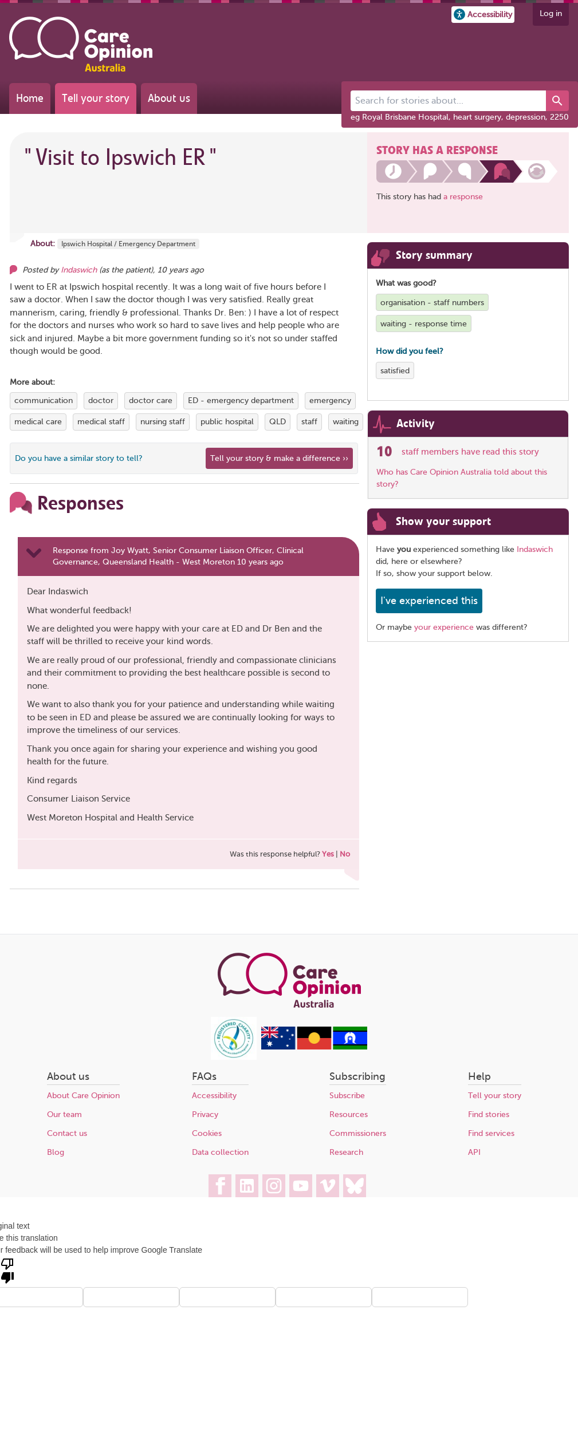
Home (30, 98)
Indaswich (535, 549)
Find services (491, 1133)
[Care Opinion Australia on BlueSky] (354, 1185)
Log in (551, 13)
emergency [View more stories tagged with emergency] (330, 400)
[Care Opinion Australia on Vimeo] (327, 1185)
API (474, 1152)
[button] (482, 14)
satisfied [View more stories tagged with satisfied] (395, 370)
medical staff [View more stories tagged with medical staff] (101, 421)
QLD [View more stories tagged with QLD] (277, 421)
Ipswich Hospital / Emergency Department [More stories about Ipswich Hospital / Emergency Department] (128, 244)
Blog (55, 1152)
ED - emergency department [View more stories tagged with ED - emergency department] (241, 400)
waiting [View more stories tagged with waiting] (346, 421)
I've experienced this (429, 600)
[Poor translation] (7, 1270)
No (345, 854)
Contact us (67, 1133)
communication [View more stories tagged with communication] (43, 400)
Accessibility (214, 1095)
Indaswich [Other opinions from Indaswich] (79, 270)
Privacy (205, 1114)
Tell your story (95, 98)
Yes (328, 854)
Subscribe (347, 1095)
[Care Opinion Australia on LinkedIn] (246, 1185)
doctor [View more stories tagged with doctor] (100, 400)
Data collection (220, 1152)
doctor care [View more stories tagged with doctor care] (150, 400)
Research (346, 1152)
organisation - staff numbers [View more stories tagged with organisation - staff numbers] (432, 302)
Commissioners (357, 1133)
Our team (64, 1114)
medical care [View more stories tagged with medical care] (38, 421)
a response (463, 196)
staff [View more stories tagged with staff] (309, 421)
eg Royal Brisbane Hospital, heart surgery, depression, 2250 (460, 117)
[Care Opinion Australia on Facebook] (220, 1185)
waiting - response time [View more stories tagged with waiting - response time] (423, 323)
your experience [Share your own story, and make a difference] (444, 627)
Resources (348, 1114)
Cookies (207, 1133)
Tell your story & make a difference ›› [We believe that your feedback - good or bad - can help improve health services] (279, 458)
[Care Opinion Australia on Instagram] (273, 1185)
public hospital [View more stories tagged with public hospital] (227, 421)
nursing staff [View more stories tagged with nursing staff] (162, 421)
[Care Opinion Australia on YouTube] (300, 1185)
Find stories (488, 1114)
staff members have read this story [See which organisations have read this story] (470, 451)
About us (169, 98)
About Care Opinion (83, 1095)
